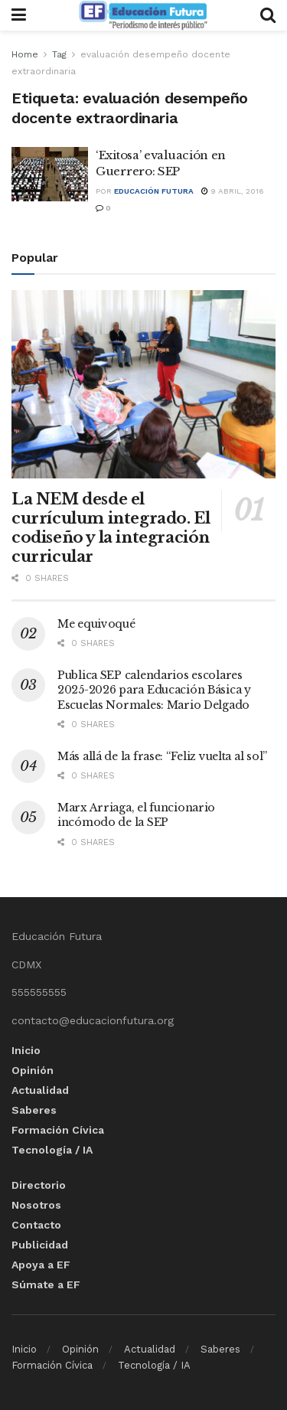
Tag (59, 54)
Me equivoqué (96, 624)
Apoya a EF (40, 1264)
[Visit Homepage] (143, 15)
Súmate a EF (45, 1284)
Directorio (38, 1185)
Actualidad (40, 1090)
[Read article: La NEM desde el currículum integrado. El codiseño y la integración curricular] (143, 384)
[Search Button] (268, 15)
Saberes (34, 1110)
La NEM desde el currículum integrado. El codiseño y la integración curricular (110, 528)
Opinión (32, 1070)
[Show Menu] (18, 15)
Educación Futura (154, 191)
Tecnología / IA (52, 1150)
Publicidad (39, 1245)
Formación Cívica (57, 1130)
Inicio (26, 1050)
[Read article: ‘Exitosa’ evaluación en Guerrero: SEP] (49, 174)
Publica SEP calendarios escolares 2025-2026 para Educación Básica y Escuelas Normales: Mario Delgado (154, 690)
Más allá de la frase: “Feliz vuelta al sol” (162, 756)
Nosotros (36, 1205)
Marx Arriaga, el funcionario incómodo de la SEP (136, 815)
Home (24, 54)
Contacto (36, 1225)
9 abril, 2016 (232, 191)
